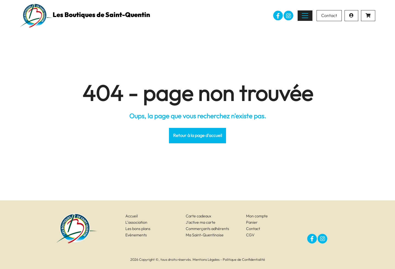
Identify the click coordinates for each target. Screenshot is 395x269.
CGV (250, 234)
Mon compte (257, 216)
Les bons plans (137, 228)
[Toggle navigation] (305, 15)
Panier (252, 222)
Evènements (136, 234)
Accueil (131, 216)
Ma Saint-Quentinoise (205, 234)
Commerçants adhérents (207, 228)
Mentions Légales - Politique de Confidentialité (229, 259)
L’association (136, 222)
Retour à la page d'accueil (197, 135)
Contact (329, 15)
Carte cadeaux (198, 216)
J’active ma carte (200, 222)
